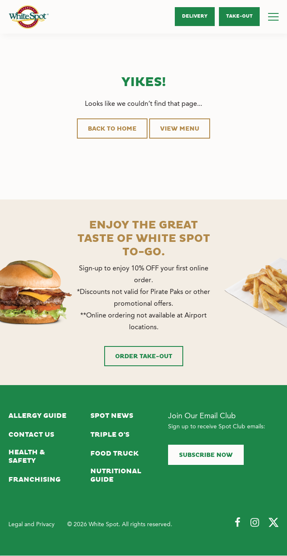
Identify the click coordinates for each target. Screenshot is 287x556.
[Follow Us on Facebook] (237, 523)
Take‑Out (239, 16)
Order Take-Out (143, 356)
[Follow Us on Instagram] (255, 523)
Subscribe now (206, 455)
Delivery (195, 16)
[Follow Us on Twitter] (274, 523)
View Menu (179, 129)
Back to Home (112, 129)
